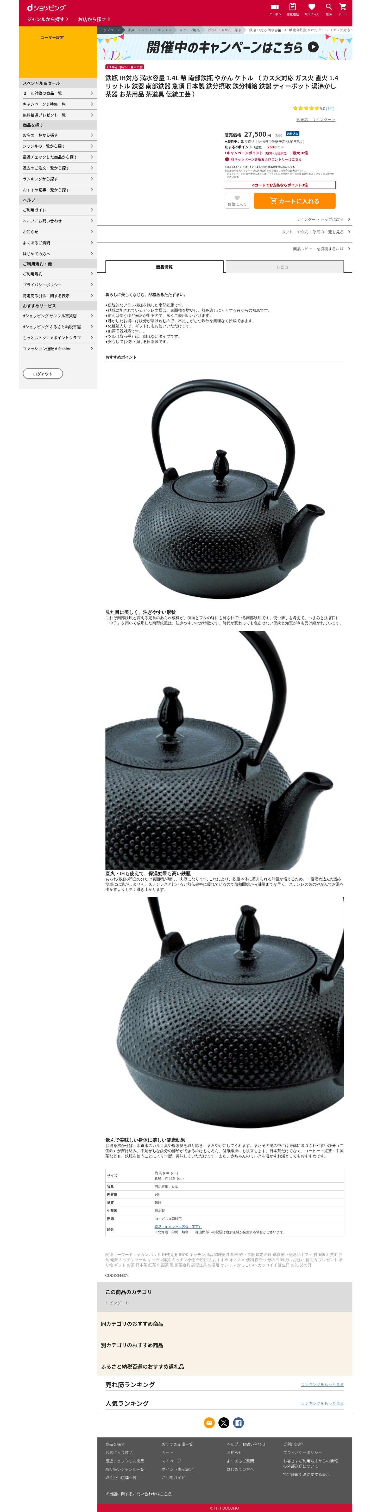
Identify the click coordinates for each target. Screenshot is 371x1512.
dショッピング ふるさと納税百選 (52, 326)
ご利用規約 (32, 273)
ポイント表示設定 (177, 1469)
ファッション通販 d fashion (47, 348)
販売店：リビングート (315, 119)
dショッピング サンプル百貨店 (50, 315)
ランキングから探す (40, 179)
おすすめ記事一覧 (177, 1444)
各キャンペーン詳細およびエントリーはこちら (266, 159)
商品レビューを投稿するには (318, 249)
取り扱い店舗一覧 (121, 1477)
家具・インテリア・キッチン (150, 29)
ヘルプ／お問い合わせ (42, 220)
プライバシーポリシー (42, 284)
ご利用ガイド (34, 210)
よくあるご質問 (36, 242)
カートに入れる (295, 200)
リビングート (117, 1302)
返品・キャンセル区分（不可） (178, 1227)
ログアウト (43, 374)
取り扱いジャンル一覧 (124, 1469)
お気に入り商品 (119, 1452)
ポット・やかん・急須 (224, 29)
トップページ (110, 29)
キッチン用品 (189, 29)
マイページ (171, 1460)
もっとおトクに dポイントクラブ (52, 337)
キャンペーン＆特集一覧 (44, 104)
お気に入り (237, 204)
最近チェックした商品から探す (50, 157)
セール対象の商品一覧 (42, 93)
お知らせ (31, 231)
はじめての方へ (36, 253)
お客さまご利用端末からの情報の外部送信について (310, 1463)
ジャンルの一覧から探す (44, 146)
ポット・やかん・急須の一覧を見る (312, 232)
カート (168, 1452)
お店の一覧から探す (40, 135)
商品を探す (115, 1444)
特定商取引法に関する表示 (46, 295)
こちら (166, 1493)
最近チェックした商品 (124, 1460)
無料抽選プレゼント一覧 (44, 115)
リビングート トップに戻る (320, 219)
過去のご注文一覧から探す (46, 168)
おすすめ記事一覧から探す (46, 189)
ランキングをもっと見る (322, 1384)
